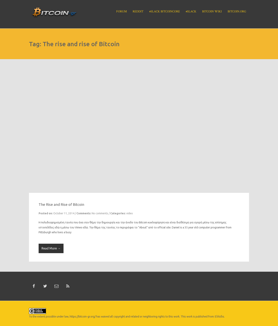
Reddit (138, 11)
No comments (100, 213)
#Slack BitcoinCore (164, 11)
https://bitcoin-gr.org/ (83, 316)
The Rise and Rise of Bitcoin (61, 204)
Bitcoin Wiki (212, 11)
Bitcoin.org (237, 11)
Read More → (51, 248)
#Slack (191, 11)
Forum (121, 11)
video (129, 213)
